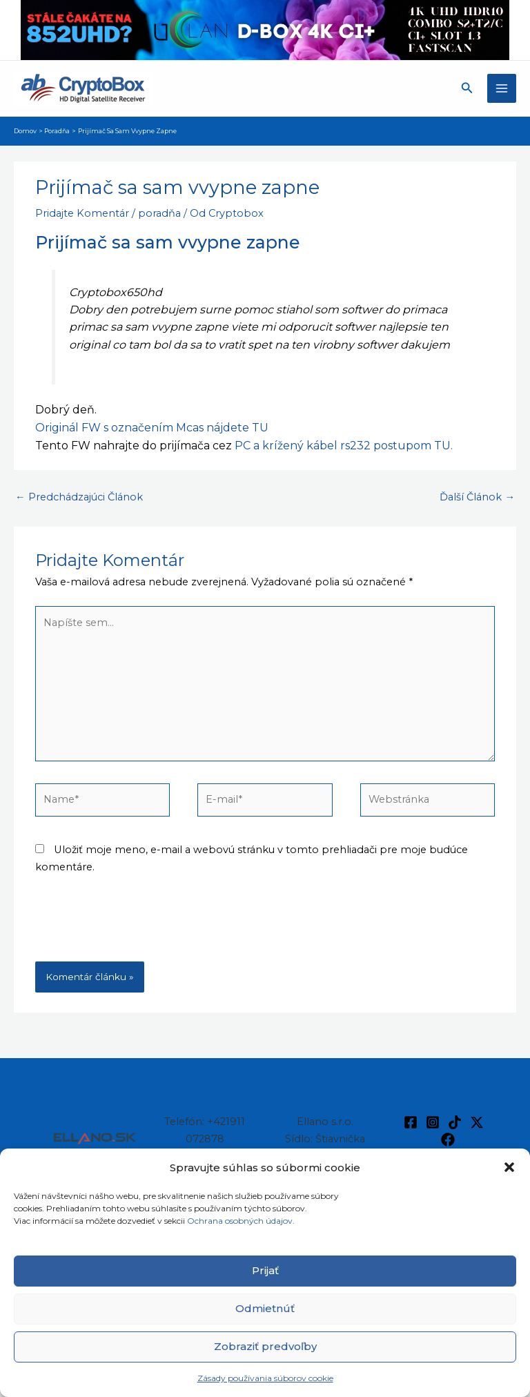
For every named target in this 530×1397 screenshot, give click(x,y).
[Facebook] (411, 1122)
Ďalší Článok (477, 497)
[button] (509, 1167)
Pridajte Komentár (82, 213)
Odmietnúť (265, 1308)
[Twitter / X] (477, 1122)
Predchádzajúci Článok (79, 497)
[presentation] (140, 928)
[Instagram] (433, 1122)
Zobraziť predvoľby (265, 1346)
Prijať (265, 1270)
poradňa (159, 213)
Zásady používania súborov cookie (265, 1378)
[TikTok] (455, 1122)
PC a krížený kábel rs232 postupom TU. (344, 445)
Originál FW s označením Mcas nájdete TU (151, 427)
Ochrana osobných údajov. (242, 1220)
